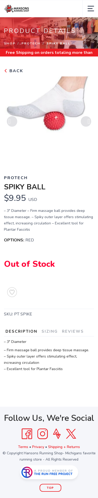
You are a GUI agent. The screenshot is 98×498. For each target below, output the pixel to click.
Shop (9, 43)
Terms (23, 446)
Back (13, 71)
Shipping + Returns (64, 446)
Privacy (38, 446)
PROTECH (31, 43)
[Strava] (56, 434)
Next (86, 122)
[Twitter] (71, 434)
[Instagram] (42, 434)
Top (50, 488)
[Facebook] (27, 434)
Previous (12, 122)
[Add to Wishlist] (12, 292)
